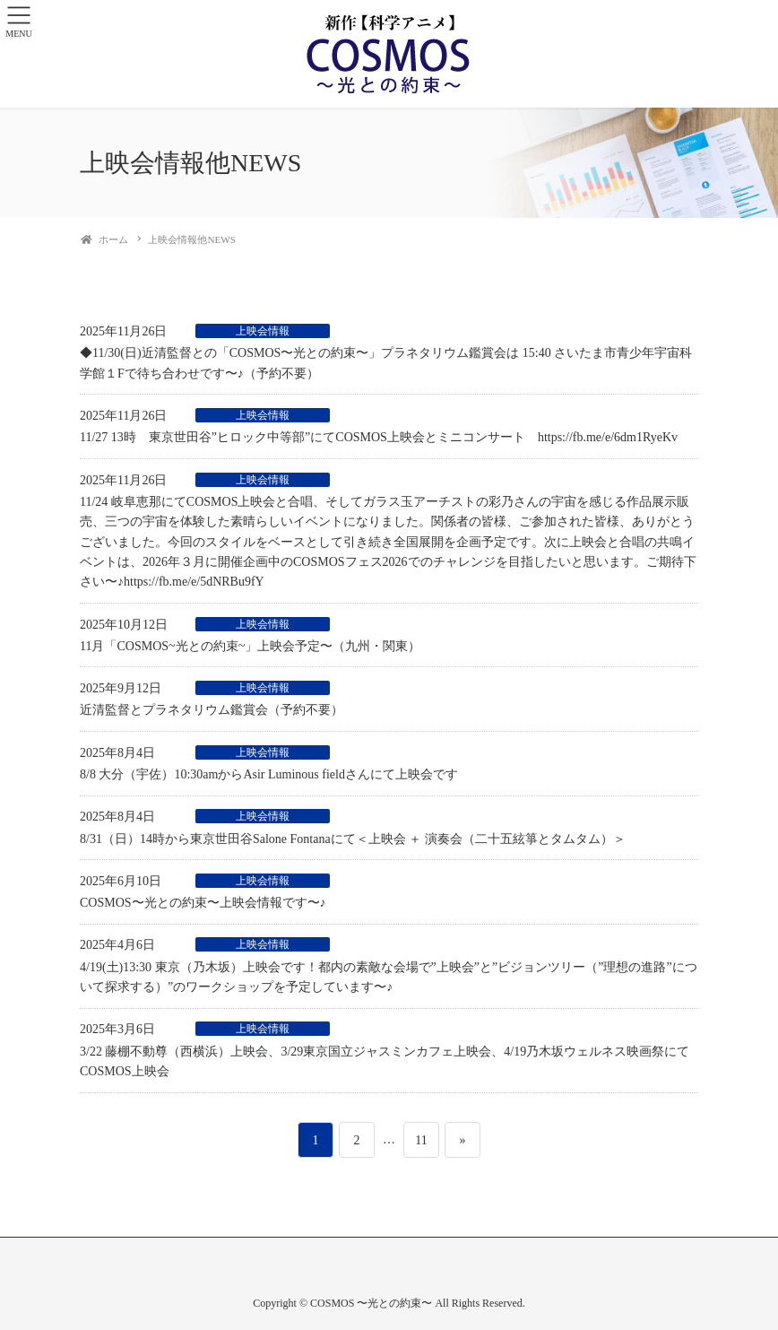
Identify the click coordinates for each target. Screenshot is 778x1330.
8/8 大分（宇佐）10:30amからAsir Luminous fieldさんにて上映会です (269, 774)
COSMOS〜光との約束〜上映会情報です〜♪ (203, 902)
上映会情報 (263, 331)
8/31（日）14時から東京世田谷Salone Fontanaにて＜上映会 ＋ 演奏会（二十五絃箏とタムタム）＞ (353, 839)
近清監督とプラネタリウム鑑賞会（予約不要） (211, 710)
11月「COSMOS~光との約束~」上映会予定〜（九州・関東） (250, 646)
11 (420, 1140)
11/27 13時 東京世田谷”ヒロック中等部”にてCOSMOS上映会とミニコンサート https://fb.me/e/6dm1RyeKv (379, 437)
